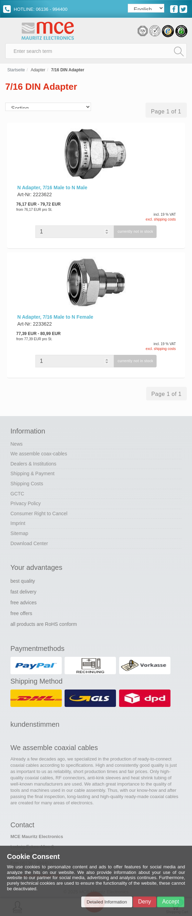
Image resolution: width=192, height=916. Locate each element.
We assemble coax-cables (38, 453)
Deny (144, 902)
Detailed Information (106, 902)
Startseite (16, 69)
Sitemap (19, 533)
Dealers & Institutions (33, 464)
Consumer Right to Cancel (38, 513)
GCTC (17, 493)
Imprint (17, 523)
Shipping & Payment (32, 473)
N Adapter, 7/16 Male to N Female (55, 317)
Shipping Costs (26, 483)
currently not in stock (135, 231)
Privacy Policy (25, 503)
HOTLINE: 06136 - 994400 (35, 9)
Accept (170, 902)
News (16, 444)
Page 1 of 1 (166, 111)
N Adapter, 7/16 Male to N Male (52, 187)
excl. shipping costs (161, 219)
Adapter (38, 69)
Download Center (29, 543)
